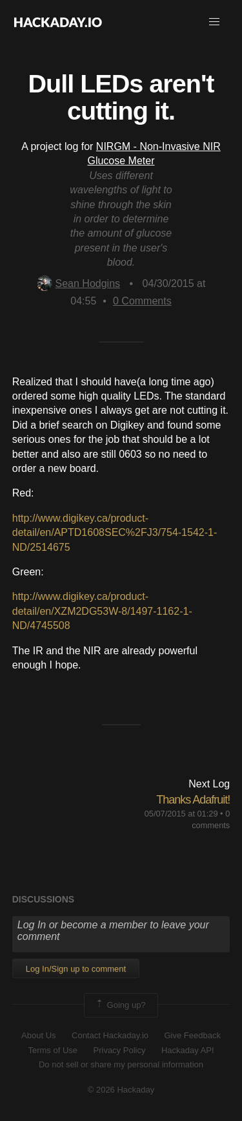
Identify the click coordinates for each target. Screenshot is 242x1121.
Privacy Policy (120, 1050)
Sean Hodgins (79, 283)
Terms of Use (52, 1050)
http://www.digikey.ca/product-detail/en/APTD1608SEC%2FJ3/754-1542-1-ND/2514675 (114, 533)
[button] (214, 22)
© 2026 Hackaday (121, 1089)
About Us (38, 1035)
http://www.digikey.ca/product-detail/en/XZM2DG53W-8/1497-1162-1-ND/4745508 (102, 611)
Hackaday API (187, 1050)
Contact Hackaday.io (110, 1035)
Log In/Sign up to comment (76, 969)
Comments (142, 300)
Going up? (120, 1005)
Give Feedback (192, 1035)
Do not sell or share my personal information (121, 1064)
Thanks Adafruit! (193, 799)
